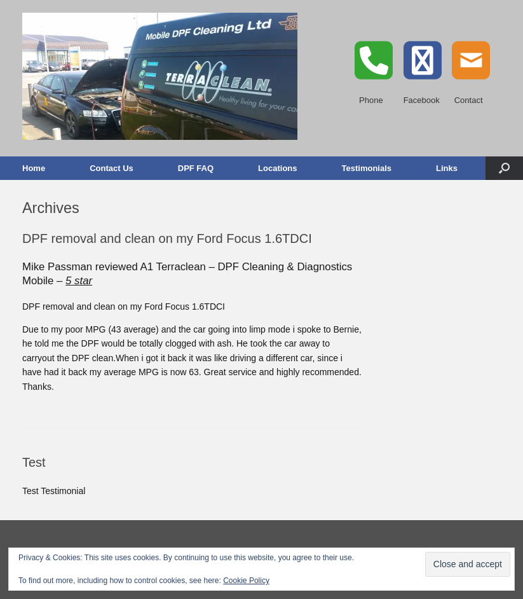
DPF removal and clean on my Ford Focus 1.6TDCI (167, 238)
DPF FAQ (196, 168)
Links (447, 168)
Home (33, 168)
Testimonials (367, 168)
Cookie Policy (246, 580)
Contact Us (111, 168)
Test (34, 462)
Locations (277, 168)
